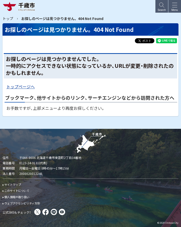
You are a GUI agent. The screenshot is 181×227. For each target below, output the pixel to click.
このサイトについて (16, 191)
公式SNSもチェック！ (17, 212)
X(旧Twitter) (37, 212)
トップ (8, 18)
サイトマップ (12, 184)
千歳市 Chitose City (20, 6)
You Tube (62, 212)
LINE (54, 212)
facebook (45, 212)
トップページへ (20, 87)
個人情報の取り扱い (16, 197)
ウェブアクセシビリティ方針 (22, 203)
